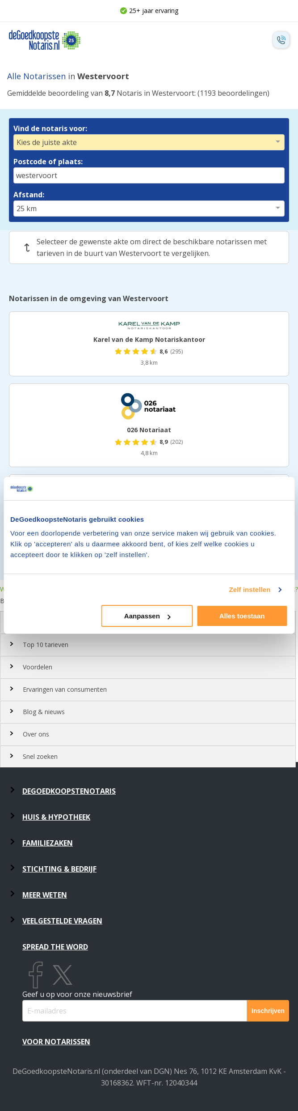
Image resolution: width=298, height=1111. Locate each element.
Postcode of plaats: (48, 161)
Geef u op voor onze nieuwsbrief (77, 994)
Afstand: (28, 195)
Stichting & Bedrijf (59, 869)
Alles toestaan (242, 616)
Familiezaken (47, 843)
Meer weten (44, 895)
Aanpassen (147, 616)
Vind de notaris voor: (50, 128)
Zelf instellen (249, 589)
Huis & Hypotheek (56, 817)
